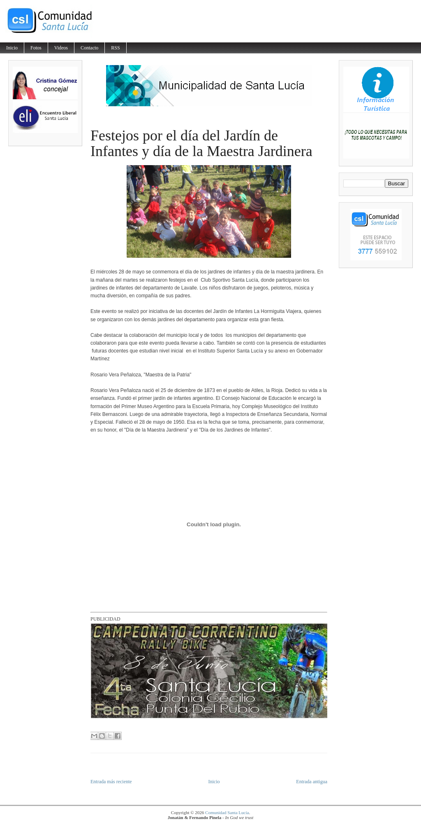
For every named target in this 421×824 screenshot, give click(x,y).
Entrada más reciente (111, 781)
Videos (61, 48)
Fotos (36, 48)
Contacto (89, 48)
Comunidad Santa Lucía (227, 812)
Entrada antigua (311, 781)
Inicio (12, 48)
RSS (115, 48)
